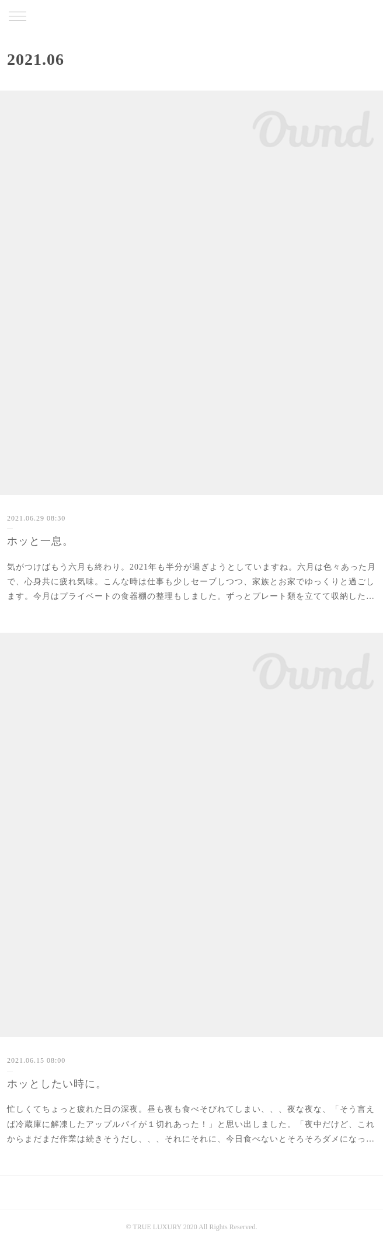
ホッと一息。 (40, 541)
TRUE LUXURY (191, 17)
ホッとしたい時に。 (57, 1084)
